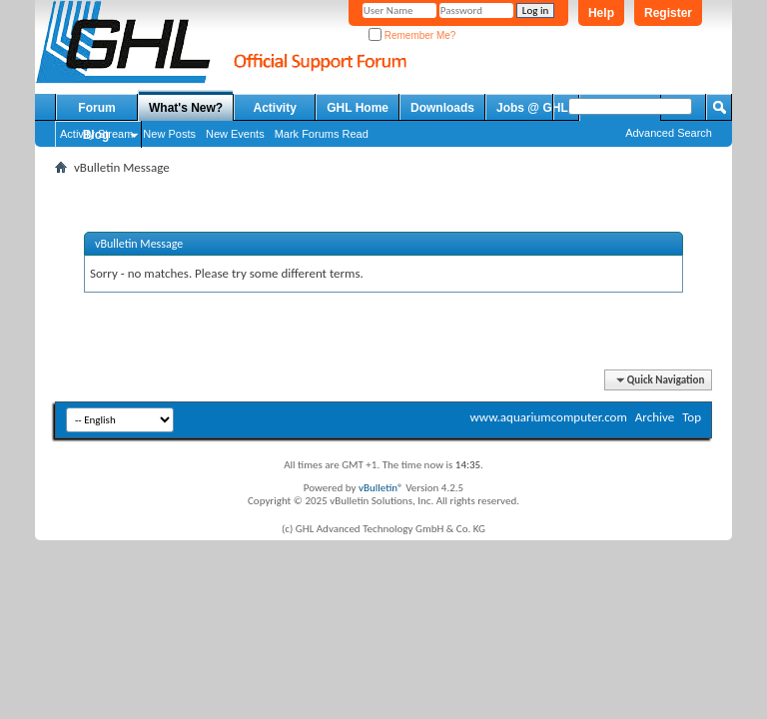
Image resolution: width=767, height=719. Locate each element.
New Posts (169, 134)
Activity (275, 108)
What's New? (186, 108)
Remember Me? (412, 35)
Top (691, 416)
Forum (96, 108)
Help (601, 13)
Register (668, 13)
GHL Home (357, 108)
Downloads (442, 108)
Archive (654, 416)
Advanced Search (668, 133)
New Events (235, 134)
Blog (96, 135)
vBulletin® (381, 487)
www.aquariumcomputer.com (547, 416)
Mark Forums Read (322, 134)
